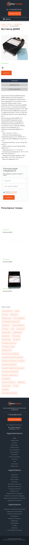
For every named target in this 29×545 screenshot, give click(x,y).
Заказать (6, 73)
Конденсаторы (6, 332)
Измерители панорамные (9, 364)
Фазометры (5, 389)
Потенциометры (14, 452)
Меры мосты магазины (8, 382)
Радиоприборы (17, 332)
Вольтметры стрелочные (9, 343)
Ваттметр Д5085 (7, 262)
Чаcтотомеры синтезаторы (9, 393)
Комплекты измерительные (9, 375)
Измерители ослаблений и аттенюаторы (13, 361)
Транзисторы (20, 329)
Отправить (8, 197)
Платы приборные (19, 318)
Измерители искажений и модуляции (12, 357)
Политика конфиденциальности (10, 539)
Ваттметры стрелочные (14, 484)
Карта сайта (22, 539)
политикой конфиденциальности (11, 192)
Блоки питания (6, 339)
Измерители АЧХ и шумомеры (10, 354)
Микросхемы (14, 314)
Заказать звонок (14, 419)
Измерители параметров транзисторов (13, 368)
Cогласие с (11, 192)
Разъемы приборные (18, 325)
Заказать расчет (14, 13)
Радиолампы (5, 325)
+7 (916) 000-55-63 (14, 9)
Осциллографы (6, 386)
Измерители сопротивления (10, 371)
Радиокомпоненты (7, 311)
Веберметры (21, 382)
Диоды (17, 311)
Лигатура (4, 314)
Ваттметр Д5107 (7, 291)
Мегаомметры (6, 378)
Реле (12, 329)
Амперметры (5, 336)
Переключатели (6, 318)
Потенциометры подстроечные (10, 321)
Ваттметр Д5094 (7, 232)
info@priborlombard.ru (15, 425)
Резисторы (5, 329)
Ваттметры (16, 339)
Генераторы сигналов (8, 346)
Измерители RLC (6, 350)
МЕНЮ (8, 19)
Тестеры (16, 386)
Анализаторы (16, 336)
